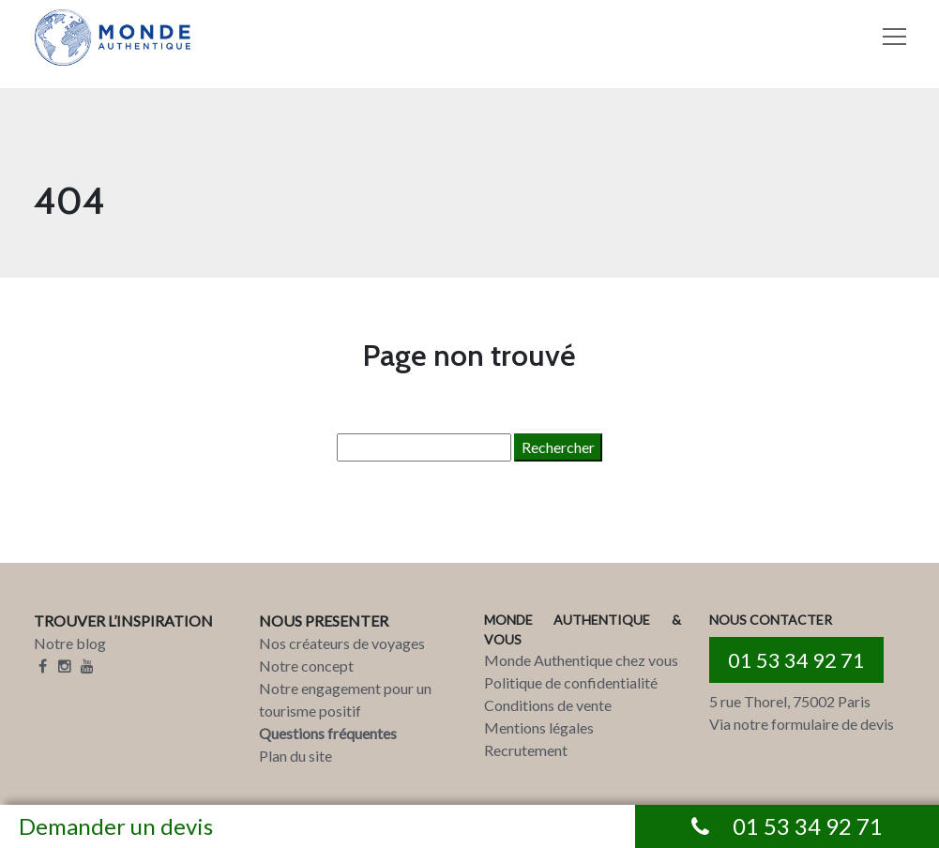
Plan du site (295, 756)
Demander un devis (116, 826)
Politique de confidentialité (571, 682)
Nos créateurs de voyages (342, 643)
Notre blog (70, 643)
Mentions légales (539, 727)
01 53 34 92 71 (796, 660)
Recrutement (526, 750)
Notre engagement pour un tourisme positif (345, 699)
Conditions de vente (548, 705)
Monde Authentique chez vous (581, 660)
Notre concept (306, 665)
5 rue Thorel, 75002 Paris (790, 701)
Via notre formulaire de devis (801, 724)
